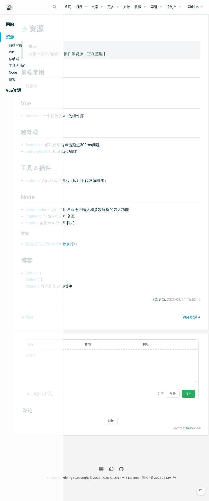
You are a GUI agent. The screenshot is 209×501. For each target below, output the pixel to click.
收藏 (138, 7)
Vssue (86, 291)
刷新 (136, 425)
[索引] (156, 7)
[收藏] (140, 7)
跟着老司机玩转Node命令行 (104, 248)
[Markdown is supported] (82, 398)
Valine (86, 284)
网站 (10, 24)
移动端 (14, 59)
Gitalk (86, 277)
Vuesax (87, 120)
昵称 (83, 349)
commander (91, 214)
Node (13, 72)
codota (87, 185)
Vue (12, 52)
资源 (10, 37)
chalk (85, 227)
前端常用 (15, 45)
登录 (170, 398)
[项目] (81, 7)
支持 (126, 7)
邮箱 (123, 349)
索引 (154, 7)
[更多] (112, 7)
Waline (187, 432)
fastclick (88, 149)
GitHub (195, 7)
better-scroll (91, 156)
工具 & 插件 (17, 66)
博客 (12, 79)
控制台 (173, 7)
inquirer (88, 221)
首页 (67, 7)
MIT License (160, 482)
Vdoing (97, 482)
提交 (186, 398)
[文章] (97, 7)
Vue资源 (13, 90)
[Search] (55, 7)
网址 (162, 349)
